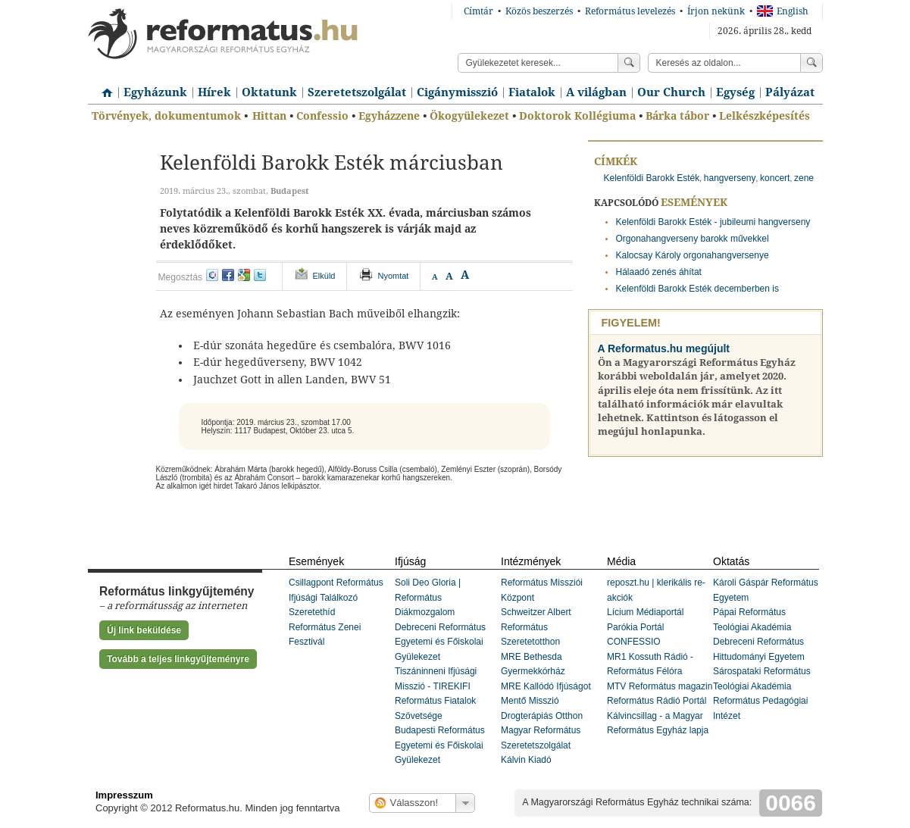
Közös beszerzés (539, 11)
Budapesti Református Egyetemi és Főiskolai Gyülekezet (440, 745)
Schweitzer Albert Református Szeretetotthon (536, 627)
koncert (775, 178)
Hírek (214, 92)
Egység (735, 92)
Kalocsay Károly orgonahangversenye (692, 255)
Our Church (671, 92)
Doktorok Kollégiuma (577, 116)
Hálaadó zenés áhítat (659, 272)
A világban (596, 92)
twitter (260, 275)
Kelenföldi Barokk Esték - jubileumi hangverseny (713, 222)
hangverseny (730, 178)
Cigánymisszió (457, 92)
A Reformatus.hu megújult (664, 348)
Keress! (811, 63)
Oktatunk (269, 92)
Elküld (324, 275)
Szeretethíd (312, 612)
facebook (228, 275)
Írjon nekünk (716, 11)
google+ (244, 275)
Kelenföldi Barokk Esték (652, 178)
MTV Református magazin (659, 686)
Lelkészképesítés (764, 116)
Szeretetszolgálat (357, 92)
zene (804, 178)
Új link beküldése (144, 630)
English (782, 11)
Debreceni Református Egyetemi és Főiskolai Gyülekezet (440, 642)
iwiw (212, 275)
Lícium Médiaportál (645, 612)
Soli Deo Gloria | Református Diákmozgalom (428, 597)
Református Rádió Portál (656, 700)
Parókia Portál (635, 627)
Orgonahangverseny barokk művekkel (692, 238)
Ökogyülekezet (469, 116)
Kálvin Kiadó (526, 760)
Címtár (478, 11)
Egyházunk (155, 92)
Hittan (269, 116)
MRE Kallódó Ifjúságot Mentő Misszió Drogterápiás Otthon (546, 701)
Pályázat (790, 92)
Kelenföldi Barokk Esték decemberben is (697, 288)
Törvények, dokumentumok (166, 116)
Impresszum (124, 795)
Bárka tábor (677, 116)
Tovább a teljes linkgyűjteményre (178, 659)
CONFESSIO (634, 641)
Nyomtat (392, 275)
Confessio (322, 116)
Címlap (103, 87)
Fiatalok (531, 92)
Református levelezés (630, 11)
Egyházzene (389, 116)
